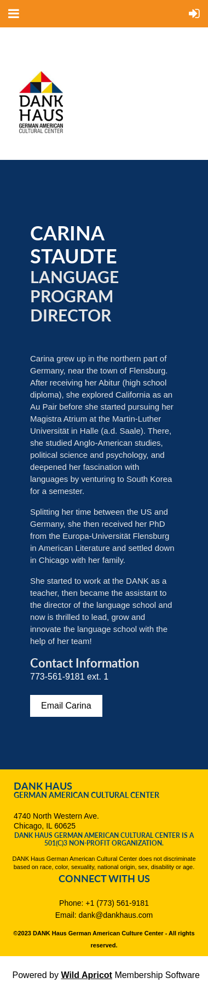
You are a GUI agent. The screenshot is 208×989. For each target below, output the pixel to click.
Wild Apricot (86, 975)
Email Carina (66, 705)
